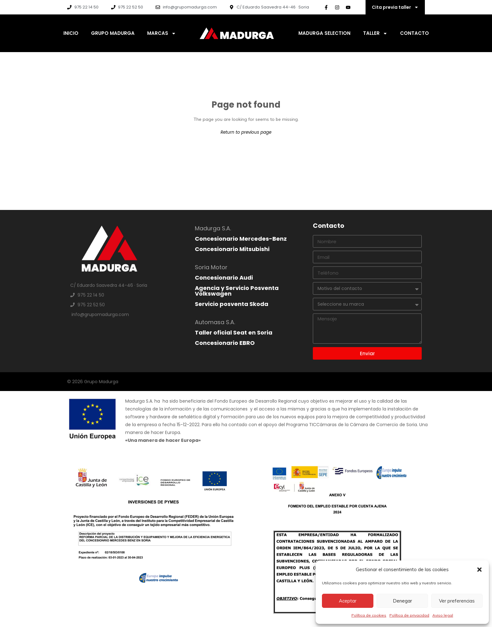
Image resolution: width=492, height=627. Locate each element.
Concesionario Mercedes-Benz (241, 239)
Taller (375, 33)
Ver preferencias (457, 601)
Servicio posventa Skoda (231, 304)
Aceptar (347, 601)
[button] (479, 569)
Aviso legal (442, 615)
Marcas (161, 33)
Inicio (70, 33)
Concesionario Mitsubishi (232, 249)
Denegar (402, 601)
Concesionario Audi (224, 277)
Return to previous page (246, 132)
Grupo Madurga (113, 33)
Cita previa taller (395, 7)
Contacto (414, 33)
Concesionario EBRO (225, 343)
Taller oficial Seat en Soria (233, 332)
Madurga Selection (324, 33)
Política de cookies (368, 615)
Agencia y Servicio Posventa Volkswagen (237, 290)
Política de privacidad (409, 615)
